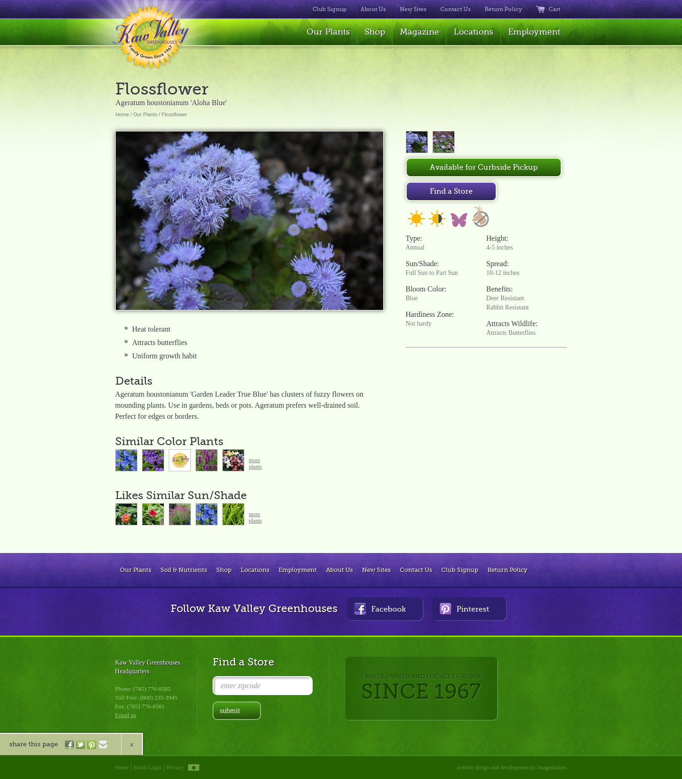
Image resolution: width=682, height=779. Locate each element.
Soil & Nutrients (183, 569)
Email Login (147, 767)
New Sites (413, 9)
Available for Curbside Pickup (484, 167)
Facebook (380, 608)
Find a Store (451, 191)
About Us (373, 9)
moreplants (255, 463)
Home (122, 114)
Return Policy (503, 9)
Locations (473, 31)
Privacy (175, 767)
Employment (534, 31)
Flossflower (174, 114)
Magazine (419, 31)
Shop (375, 31)
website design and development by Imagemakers (512, 767)
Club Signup (330, 9)
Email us (125, 715)
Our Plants (328, 31)
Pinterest (464, 608)
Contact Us (455, 9)
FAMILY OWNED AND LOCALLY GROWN (421, 688)
